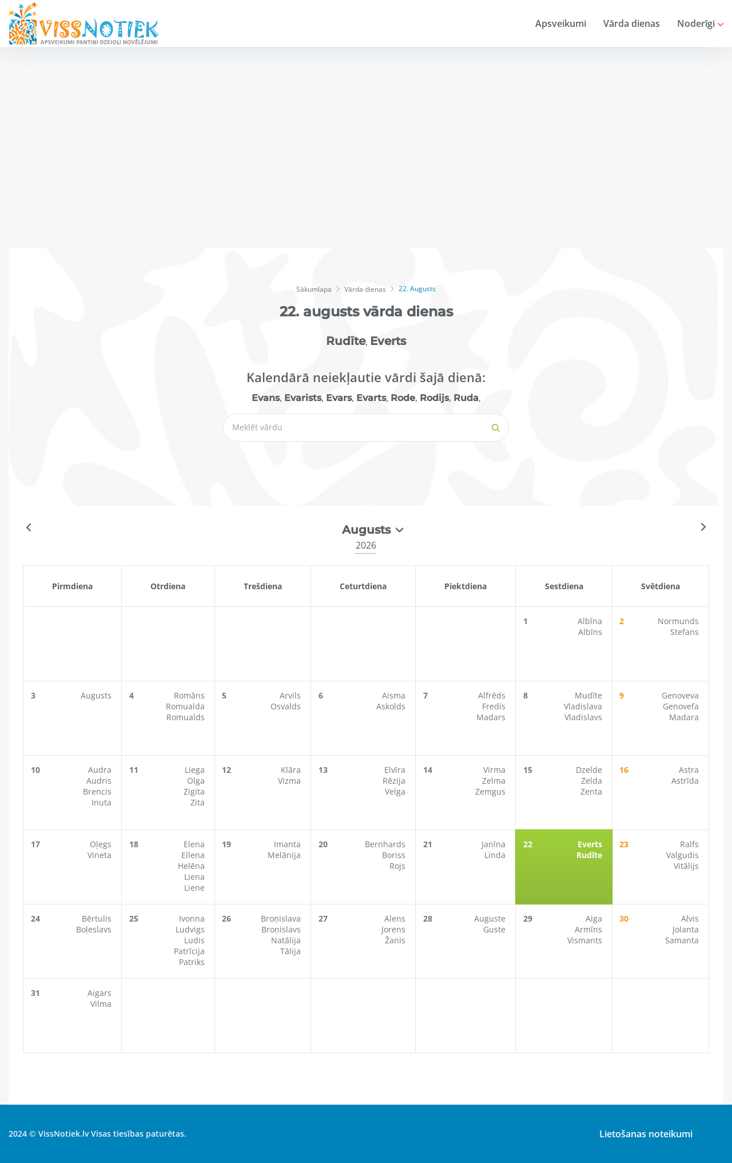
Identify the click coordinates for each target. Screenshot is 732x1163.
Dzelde (590, 769)
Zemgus (491, 791)
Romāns (190, 695)
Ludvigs (191, 929)
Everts (388, 341)
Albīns (591, 631)
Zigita (195, 791)
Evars (339, 397)
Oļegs (102, 844)
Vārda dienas (631, 23)
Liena (195, 876)
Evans (266, 397)
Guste (495, 929)
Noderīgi (700, 23)
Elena (195, 844)
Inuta (103, 802)
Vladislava (584, 706)
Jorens (395, 929)
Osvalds (287, 706)
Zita (199, 802)
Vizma (290, 780)
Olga (197, 780)
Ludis (195, 940)
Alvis (691, 918)
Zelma (495, 780)
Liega (196, 769)
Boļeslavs (95, 929)
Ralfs (690, 844)
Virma (495, 769)
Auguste (491, 918)
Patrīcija (190, 951)
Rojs (399, 865)
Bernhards (386, 844)
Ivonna (193, 918)
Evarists (302, 397)
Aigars (101, 992)
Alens (396, 918)
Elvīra (396, 769)
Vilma (102, 1003)
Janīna (495, 844)
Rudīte (345, 341)
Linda (496, 855)
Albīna (591, 621)
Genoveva (681, 695)
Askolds (392, 706)
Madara (685, 717)
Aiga (595, 918)
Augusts (97, 695)
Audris (100, 780)
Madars (492, 717)
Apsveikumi (560, 23)
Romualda (186, 706)
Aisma (395, 695)
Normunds (679, 621)
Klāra (292, 769)
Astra (690, 769)
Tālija (291, 951)
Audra (101, 769)
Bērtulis (98, 918)
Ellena (194, 855)
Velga (396, 791)
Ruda (466, 397)
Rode (403, 397)
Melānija (285, 855)
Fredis (495, 706)
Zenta (592, 791)
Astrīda (686, 780)
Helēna (192, 865)
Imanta (288, 844)
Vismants (585, 940)
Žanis (396, 940)
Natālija (287, 940)
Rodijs (434, 397)
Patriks (193, 961)
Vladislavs (584, 717)
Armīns (589, 929)
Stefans (685, 631)
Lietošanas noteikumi (642, 1134)
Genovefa (682, 706)
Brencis (98, 791)
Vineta (101, 855)
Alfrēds (493, 695)
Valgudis (683, 855)
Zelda (592, 780)
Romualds (187, 717)
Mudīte (589, 695)
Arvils (291, 695)
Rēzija (395, 780)
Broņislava (282, 918)
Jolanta (687, 929)
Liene (195, 887)
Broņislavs (282, 929)
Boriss (395, 855)
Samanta (683, 940)
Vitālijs (687, 865)
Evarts (371, 397)
